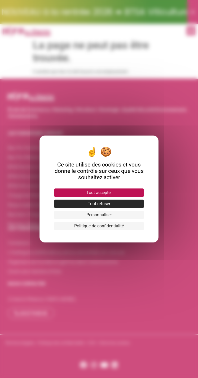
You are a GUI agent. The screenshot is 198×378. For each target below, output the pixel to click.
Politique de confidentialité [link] (99, 225)
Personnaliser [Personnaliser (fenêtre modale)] (99, 214)
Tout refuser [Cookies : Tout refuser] (99, 203)
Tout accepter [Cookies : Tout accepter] (99, 192)
